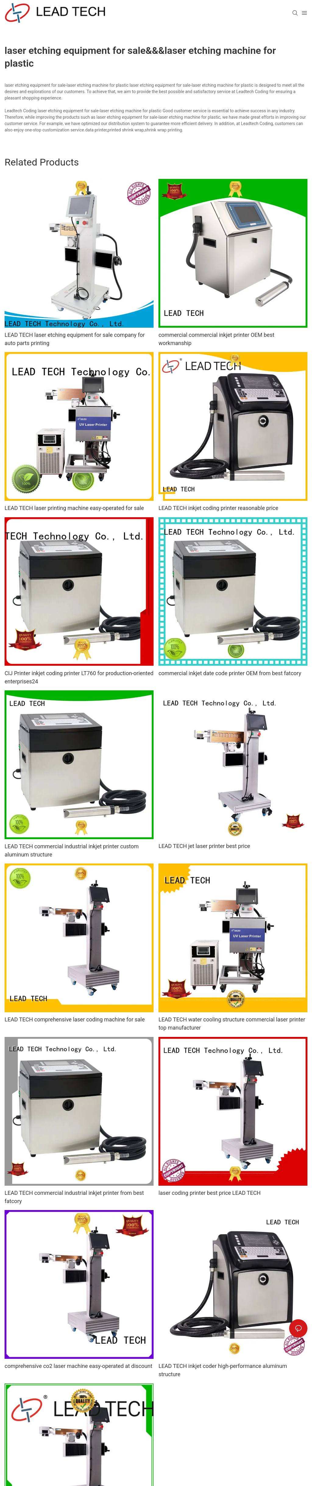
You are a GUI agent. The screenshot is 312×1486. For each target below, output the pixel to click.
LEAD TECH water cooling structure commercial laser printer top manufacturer (231, 1023)
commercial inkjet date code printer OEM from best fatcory (229, 673)
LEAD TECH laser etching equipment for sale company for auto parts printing (75, 339)
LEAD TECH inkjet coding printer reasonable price (218, 508)
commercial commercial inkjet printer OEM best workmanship (216, 339)
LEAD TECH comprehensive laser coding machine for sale (75, 1019)
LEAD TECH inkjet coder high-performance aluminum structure (222, 1370)
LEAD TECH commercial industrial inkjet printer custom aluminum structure (72, 850)
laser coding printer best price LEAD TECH (209, 1193)
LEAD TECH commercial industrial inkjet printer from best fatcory (74, 1197)
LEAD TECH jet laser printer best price (204, 846)
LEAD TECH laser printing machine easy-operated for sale (74, 508)
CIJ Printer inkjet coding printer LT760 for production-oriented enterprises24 (79, 677)
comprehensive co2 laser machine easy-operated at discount (78, 1366)
